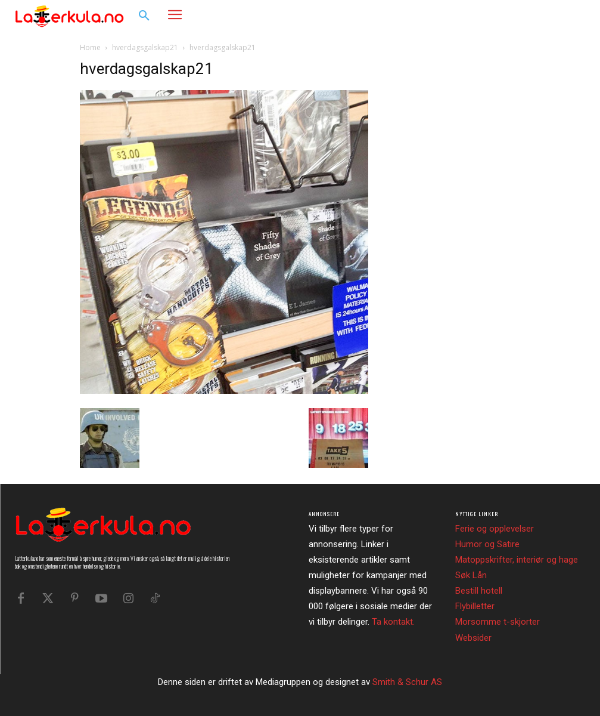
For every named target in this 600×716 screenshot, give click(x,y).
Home (90, 47)
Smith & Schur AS (407, 682)
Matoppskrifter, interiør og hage (516, 559)
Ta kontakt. (393, 621)
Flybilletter (475, 606)
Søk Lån (471, 575)
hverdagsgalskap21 (145, 47)
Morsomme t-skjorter (497, 621)
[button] (144, 16)
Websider (473, 637)
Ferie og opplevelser (494, 528)
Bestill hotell (478, 590)
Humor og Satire (487, 544)
